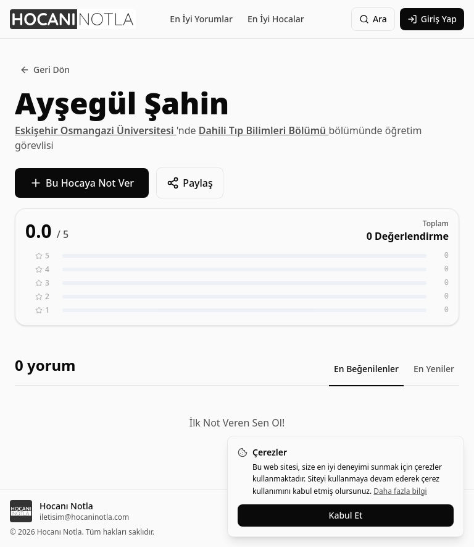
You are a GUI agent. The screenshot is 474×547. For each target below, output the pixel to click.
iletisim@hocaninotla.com (84, 517)
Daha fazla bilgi (399, 491)
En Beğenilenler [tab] (366, 369)
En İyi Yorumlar (201, 19)
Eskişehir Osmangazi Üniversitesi (96, 130)
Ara (373, 19)
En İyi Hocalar (275, 19)
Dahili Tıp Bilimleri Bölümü (264, 130)
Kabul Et (346, 515)
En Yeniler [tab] (434, 369)
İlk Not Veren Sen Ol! (237, 423)
